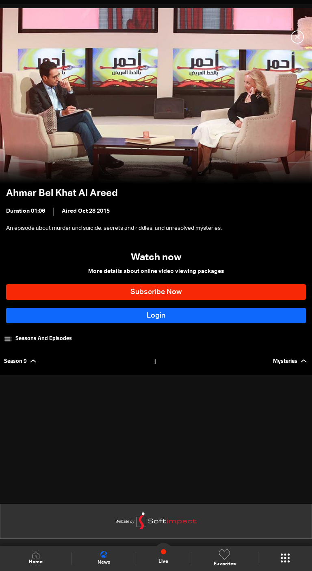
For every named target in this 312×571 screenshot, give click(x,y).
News (104, 558)
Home (36, 558)
